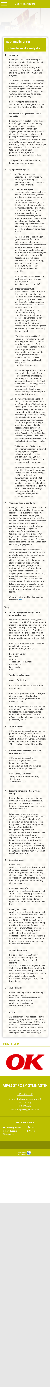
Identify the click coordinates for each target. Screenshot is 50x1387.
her (20, 599)
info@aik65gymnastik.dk (27, 1109)
